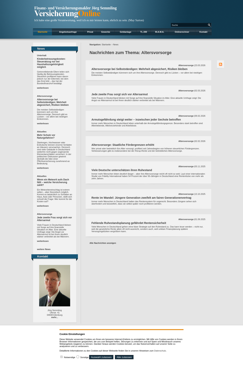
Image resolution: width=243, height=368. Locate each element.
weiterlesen (43, 88)
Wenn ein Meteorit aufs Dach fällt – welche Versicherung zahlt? (53, 182)
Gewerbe (105, 32)
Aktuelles (42, 131)
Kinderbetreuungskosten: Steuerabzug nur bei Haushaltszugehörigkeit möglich (51, 63)
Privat (90, 32)
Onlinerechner (182, 32)
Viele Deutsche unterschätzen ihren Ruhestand (121, 170)
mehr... (54, 317)
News (115, 44)
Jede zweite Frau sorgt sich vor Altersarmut (119, 94)
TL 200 (143, 32)
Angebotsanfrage (68, 32)
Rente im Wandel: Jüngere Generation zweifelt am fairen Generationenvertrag (141, 197)
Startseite (42, 32)
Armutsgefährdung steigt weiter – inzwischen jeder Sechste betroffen (136, 119)
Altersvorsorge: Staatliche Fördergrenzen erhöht (122, 144)
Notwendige (69, 357)
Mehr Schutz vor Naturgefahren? (46, 136)
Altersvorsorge (44, 96)
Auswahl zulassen (101, 357)
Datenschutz (160, 351)
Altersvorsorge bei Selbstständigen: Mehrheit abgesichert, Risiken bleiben (53, 102)
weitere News (44, 249)
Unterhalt (41, 55)
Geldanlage (125, 32)
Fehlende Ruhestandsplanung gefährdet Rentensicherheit (128, 223)
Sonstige (84, 357)
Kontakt (203, 32)
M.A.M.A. (159, 32)
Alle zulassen (124, 357)
